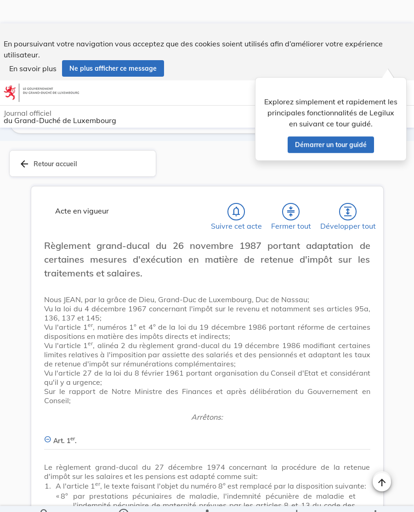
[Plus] (374, 497)
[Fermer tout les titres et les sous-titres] (291, 188)
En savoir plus (33, 45)
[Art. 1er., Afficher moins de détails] (207, 412)
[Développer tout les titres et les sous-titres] (348, 188)
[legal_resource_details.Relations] (207, 497)
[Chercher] (45, 497)
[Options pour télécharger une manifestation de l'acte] (296, 497)
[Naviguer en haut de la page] (382, 459)
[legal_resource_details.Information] (123, 497)
